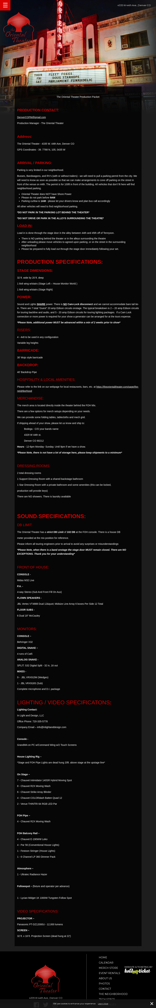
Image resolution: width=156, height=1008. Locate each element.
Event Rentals (109, 973)
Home (103, 957)
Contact (105, 988)
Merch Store (108, 967)
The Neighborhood (113, 994)
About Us (105, 978)
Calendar (106, 962)
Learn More (103, 1003)
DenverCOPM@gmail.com (31, 117)
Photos (104, 983)
